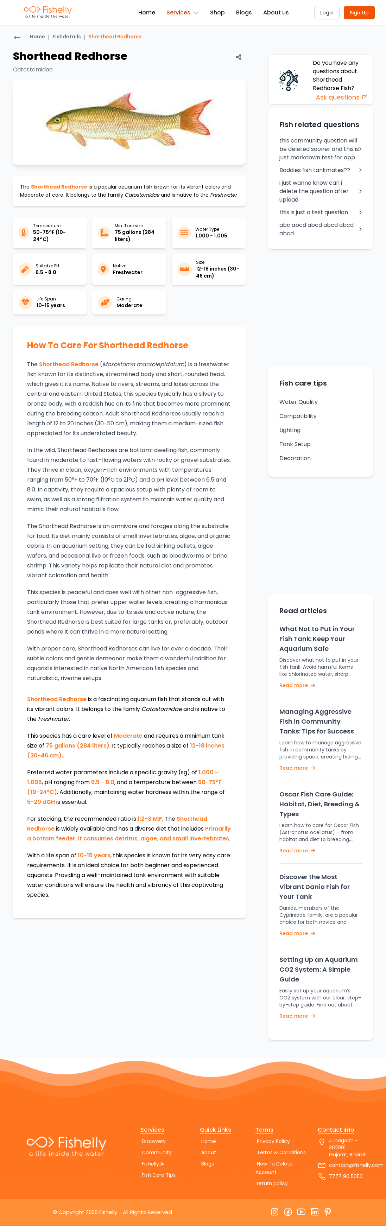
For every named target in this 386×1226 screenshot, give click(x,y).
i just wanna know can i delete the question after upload (320, 191)
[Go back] (17, 38)
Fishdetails (66, 36)
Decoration (295, 458)
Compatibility (298, 416)
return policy (272, 1183)
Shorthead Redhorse (115, 36)
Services (182, 12)
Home (146, 12)
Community (157, 1152)
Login (327, 12)
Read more (297, 685)
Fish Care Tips (159, 1175)
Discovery (154, 1141)
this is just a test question (320, 212)
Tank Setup (295, 444)
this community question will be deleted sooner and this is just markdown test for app (320, 148)
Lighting (289, 430)
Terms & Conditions (281, 1152)
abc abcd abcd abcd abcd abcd (320, 229)
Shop (217, 12)
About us (276, 12)
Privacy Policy (273, 1141)
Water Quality (298, 402)
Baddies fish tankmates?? (320, 170)
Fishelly (108, 1212)
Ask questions (342, 97)
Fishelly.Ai (153, 1163)
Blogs (244, 12)
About (208, 1152)
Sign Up (359, 12)
